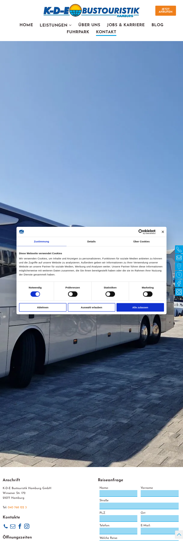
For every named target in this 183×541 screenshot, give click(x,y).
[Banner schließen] (163, 232)
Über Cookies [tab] (141, 241)
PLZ (102, 513)
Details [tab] (91, 241)
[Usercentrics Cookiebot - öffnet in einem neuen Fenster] (141, 231)
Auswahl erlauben (91, 307)
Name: (104, 488)
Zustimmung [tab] (41, 241)
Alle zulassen (140, 307)
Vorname (147, 488)
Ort (143, 513)
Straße (104, 500)
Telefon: (105, 525)
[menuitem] (26, 25)
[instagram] (27, 526)
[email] (13, 526)
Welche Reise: (109, 538)
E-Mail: (145, 525)
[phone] (6, 526)
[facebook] (20, 526)
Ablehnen (42, 307)
